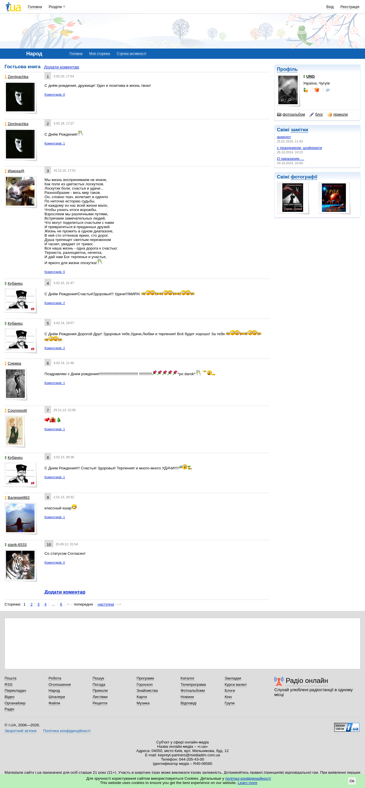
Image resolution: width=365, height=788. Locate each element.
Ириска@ (15, 171)
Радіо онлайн (307, 680)
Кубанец (14, 283)
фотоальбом (291, 114)
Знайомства (147, 690)
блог (316, 114)
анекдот (284, 137)
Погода (99, 684)
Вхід (330, 7)
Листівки (100, 697)
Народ (54, 690)
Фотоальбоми (193, 690)
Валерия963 (17, 497)
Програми (145, 678)
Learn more (247, 783)
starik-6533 (16, 544)
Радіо (9, 709)
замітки (299, 129)
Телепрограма (193, 684)
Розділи (55, 7)
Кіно (228, 697)
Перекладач (15, 690)
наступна (106, 604)
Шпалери (56, 697)
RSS (9, 684)
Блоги (230, 690)
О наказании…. (290, 158)
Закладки (233, 678)
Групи (230, 703)
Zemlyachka (16, 77)
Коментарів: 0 (54, 94)
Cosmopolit (16, 410)
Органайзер (15, 703)
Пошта (10, 678)
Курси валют (236, 684)
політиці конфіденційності (248, 778)
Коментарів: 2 (54, 303)
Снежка (13, 363)
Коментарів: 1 (54, 143)
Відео (10, 697)
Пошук (98, 678)
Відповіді (188, 703)
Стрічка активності (131, 54)
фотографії (304, 177)
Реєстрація (349, 7)
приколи (338, 114)
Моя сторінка (99, 54)
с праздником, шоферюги (299, 148)
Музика (143, 703)
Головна (35, 7)
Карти (142, 697)
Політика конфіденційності (66, 731)
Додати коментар (61, 67)
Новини (187, 697)
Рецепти (100, 703)
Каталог (187, 678)
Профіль (287, 69)
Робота (54, 678)
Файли (54, 703)
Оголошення (59, 684)
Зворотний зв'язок (20, 731)
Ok (352, 781)
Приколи (100, 690)
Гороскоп (145, 684)
